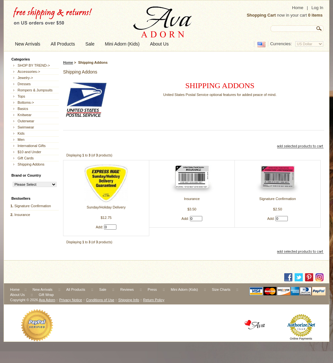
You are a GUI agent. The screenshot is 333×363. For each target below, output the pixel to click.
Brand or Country (26, 175)
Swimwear (26, 127)
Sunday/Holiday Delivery (106, 207)
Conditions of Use (100, 300)
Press (152, 289)
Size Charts (221, 289)
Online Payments (301, 338)
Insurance (22, 215)
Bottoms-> (26, 102)
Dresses (24, 84)
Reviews (127, 289)
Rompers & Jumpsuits (35, 90)
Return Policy (153, 300)
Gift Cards (26, 158)
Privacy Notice (70, 300)
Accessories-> (29, 72)
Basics (23, 109)
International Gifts (32, 146)
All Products (75, 289)
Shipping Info (128, 300)
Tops (21, 96)
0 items (315, 15)
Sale (102, 289)
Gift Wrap (46, 295)
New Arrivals (42, 289)
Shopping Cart (261, 15)
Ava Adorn (47, 300)
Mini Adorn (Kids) (184, 289)
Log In (317, 7)
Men (21, 139)
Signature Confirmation (32, 206)
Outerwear (26, 121)
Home (297, 7)
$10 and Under (29, 152)
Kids (21, 133)
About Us (17, 295)
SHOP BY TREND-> (34, 65)
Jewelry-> (25, 78)
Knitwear (25, 115)
